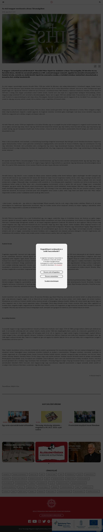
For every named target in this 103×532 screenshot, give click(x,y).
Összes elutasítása (51, 276)
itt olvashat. (58, 265)
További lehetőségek (51, 281)
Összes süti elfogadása (52, 272)
